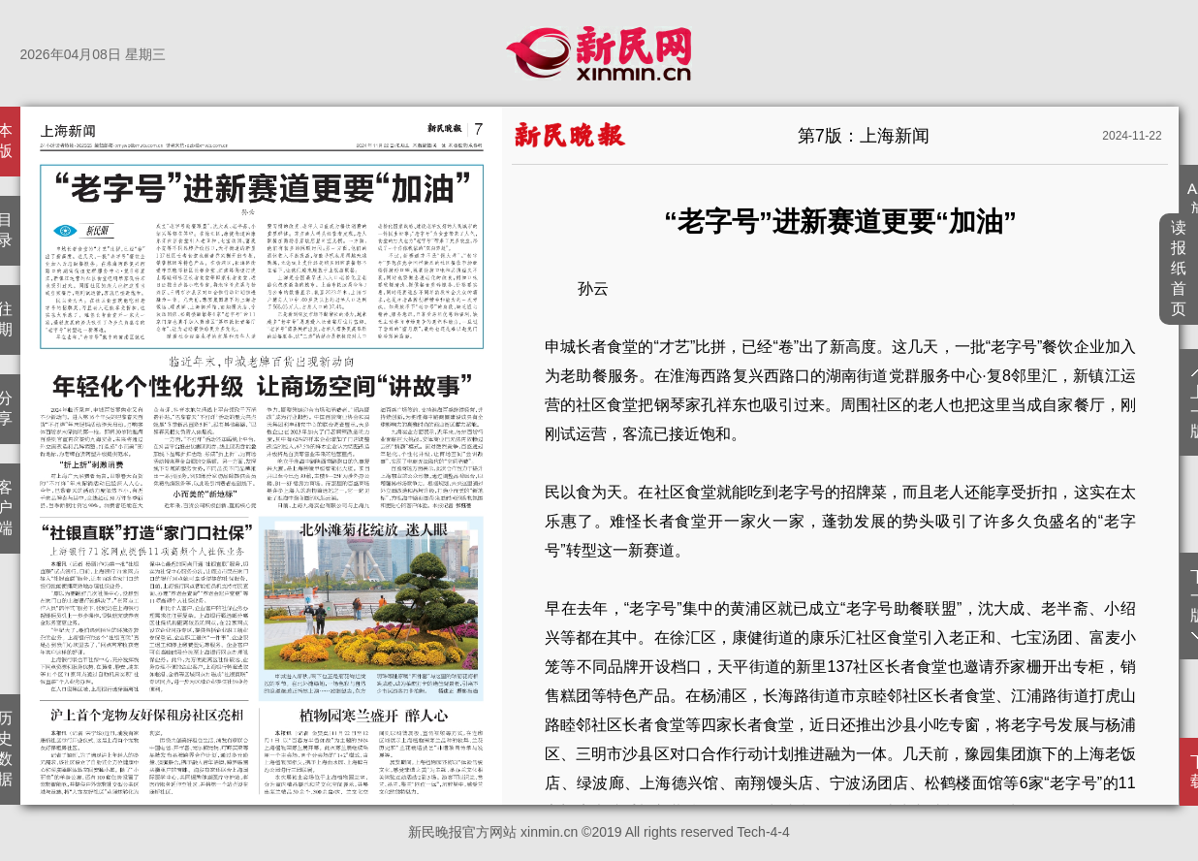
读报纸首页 (1179, 268)
